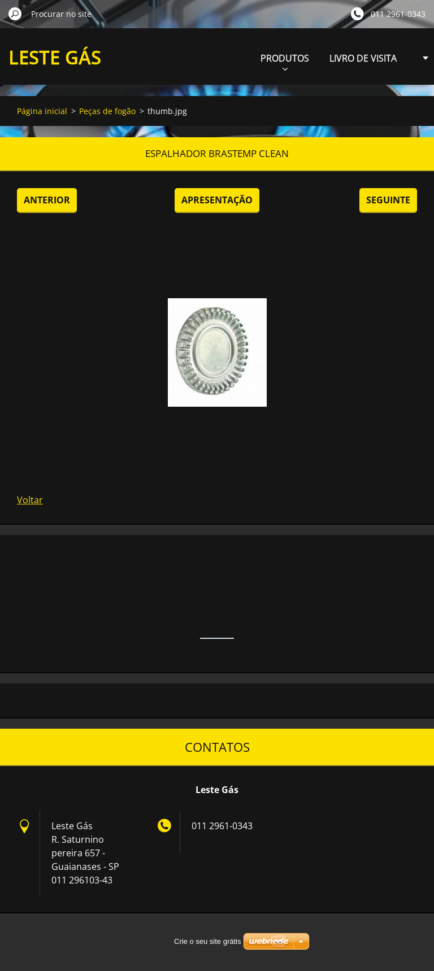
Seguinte (388, 200)
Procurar (15, 13)
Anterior (47, 200)
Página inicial (42, 111)
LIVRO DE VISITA (363, 58)
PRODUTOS (285, 61)
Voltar (30, 500)
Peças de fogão (107, 111)
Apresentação (217, 200)
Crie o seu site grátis (207, 941)
